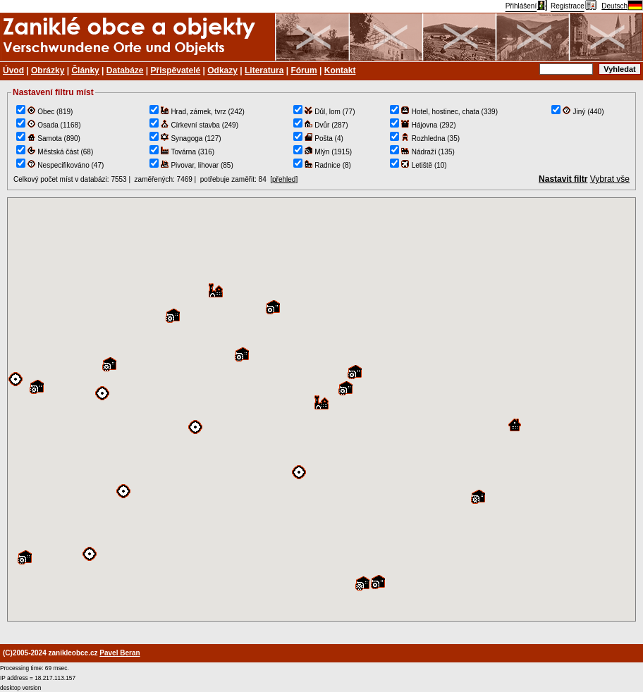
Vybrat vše (610, 179)
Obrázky (47, 70)
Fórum (303, 70)
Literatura (264, 70)
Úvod (13, 70)
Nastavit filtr (563, 179)
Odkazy (222, 70)
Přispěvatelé (176, 70)
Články (85, 70)
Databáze (125, 70)
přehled (283, 179)
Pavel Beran (119, 653)
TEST (321, 409)
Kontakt (340, 70)
